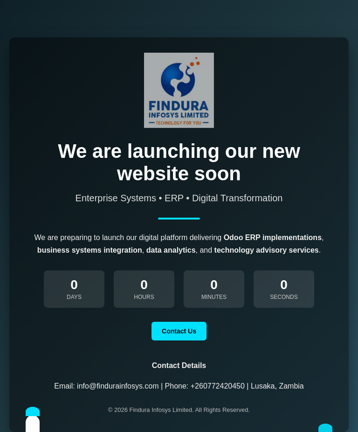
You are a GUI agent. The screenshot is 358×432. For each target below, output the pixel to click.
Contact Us (179, 331)
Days (74, 297)
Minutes (214, 297)
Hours (144, 297)
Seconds (283, 297)
